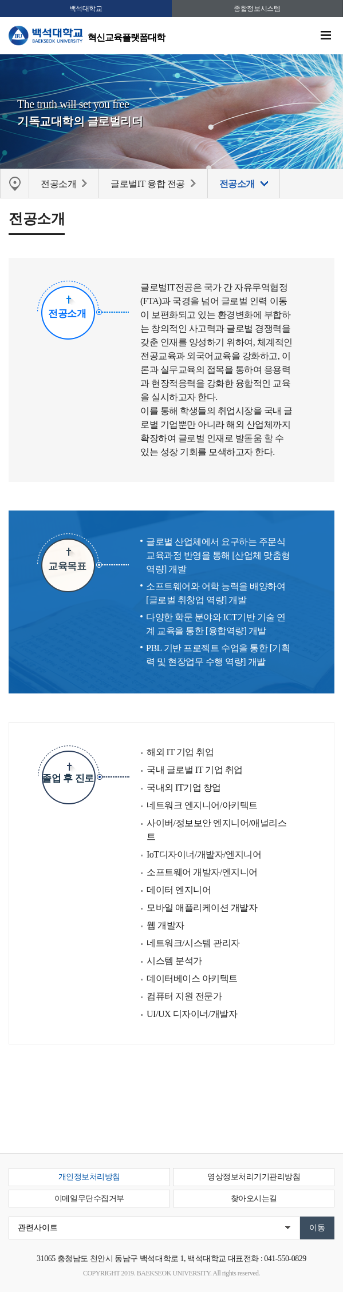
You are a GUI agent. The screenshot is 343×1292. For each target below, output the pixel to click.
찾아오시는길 (254, 1198)
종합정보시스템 (257, 9)
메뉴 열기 (325, 35)
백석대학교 (85, 9)
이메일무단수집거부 (89, 1198)
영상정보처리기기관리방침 (253, 1177)
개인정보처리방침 (89, 1177)
